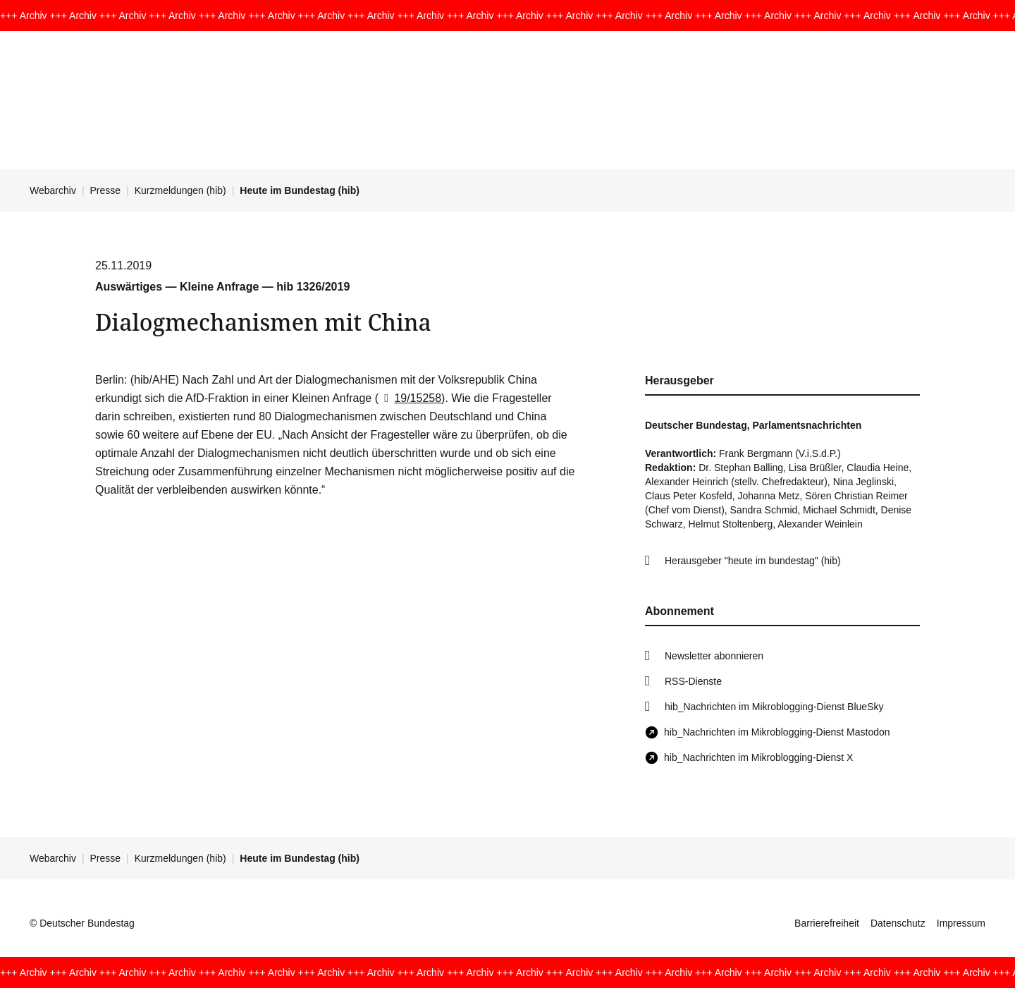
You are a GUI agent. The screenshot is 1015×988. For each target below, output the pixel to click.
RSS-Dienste (693, 681)
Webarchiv (53, 190)
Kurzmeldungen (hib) (180, 190)
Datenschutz (898, 923)
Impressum (961, 923)
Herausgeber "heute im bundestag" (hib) (753, 560)
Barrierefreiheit (826, 923)
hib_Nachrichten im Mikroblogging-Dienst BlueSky (774, 706)
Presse (105, 190)
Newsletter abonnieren (714, 655)
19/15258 (410, 398)
